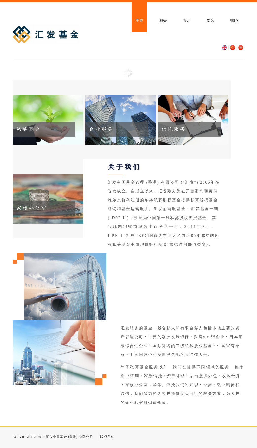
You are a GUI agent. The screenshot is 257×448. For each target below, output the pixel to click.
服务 (163, 20)
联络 (234, 20)
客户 (187, 20)
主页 (139, 20)
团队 (210, 20)
